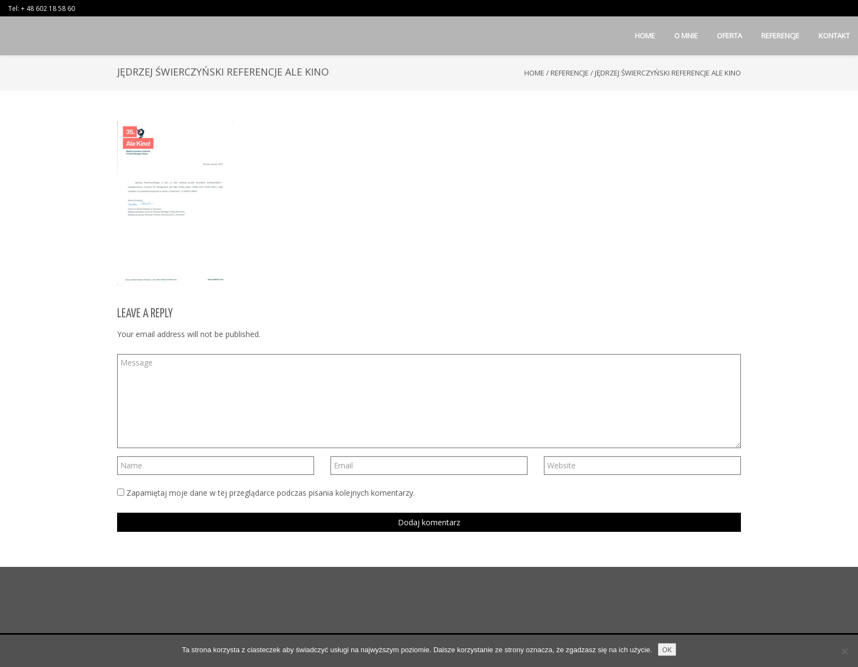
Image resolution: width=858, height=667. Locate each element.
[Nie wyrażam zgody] (844, 651)
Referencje (569, 73)
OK (667, 649)
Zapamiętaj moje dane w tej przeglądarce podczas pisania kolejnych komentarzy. (270, 493)
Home (534, 73)
